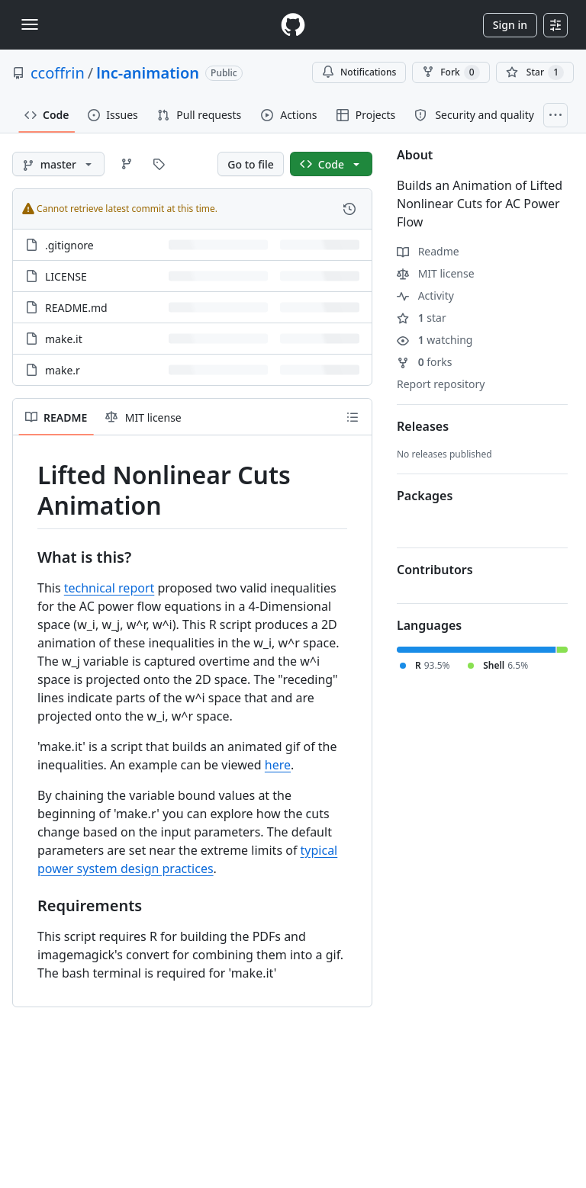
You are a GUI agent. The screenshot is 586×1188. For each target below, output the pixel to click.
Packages (424, 495)
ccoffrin (58, 73)
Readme (428, 251)
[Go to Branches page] (127, 164)
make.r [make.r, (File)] (62, 370)
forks (424, 362)
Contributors (435, 569)
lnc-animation (147, 73)
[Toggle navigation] (29, 24)
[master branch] (58, 164)
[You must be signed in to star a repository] (535, 72)
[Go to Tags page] (159, 164)
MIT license (436, 273)
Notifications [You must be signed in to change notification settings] (359, 72)
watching (434, 339)
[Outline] (352, 417)
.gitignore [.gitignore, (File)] (69, 245)
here (278, 764)
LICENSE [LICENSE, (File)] (66, 276)
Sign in (510, 25)
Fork (450, 72)
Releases (423, 426)
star (421, 317)
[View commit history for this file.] (349, 209)
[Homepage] (293, 24)
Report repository (441, 384)
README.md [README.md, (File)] (76, 307)
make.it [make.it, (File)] (63, 339)
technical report (109, 588)
